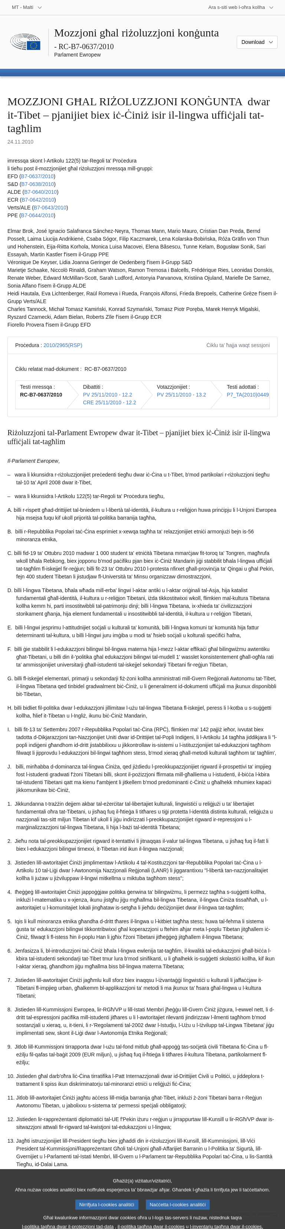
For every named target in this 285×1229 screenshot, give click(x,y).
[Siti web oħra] (241, 7)
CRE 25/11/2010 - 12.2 (109, 402)
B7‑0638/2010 (37, 184)
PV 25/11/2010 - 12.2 (107, 395)
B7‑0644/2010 (37, 215)
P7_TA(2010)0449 (248, 395)
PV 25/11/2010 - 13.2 (181, 395)
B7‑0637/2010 (37, 176)
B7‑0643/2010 (50, 208)
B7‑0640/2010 (40, 192)
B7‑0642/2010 (38, 200)
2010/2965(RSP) (62, 345)
